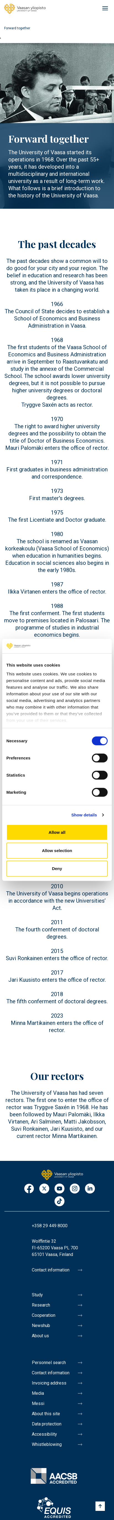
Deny (57, 868)
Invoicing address (49, 1383)
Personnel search (49, 1362)
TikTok (59, 1201)
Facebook (29, 1189)
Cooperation (43, 1315)
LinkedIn (90, 1189)
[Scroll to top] (100, 1506)
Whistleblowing (47, 1444)
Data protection (46, 1424)
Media (38, 1393)
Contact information (50, 1270)
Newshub (41, 1325)
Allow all (57, 832)
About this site (46, 1413)
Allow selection (57, 850)
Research (41, 1305)
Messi (38, 1403)
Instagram (75, 1189)
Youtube (59, 1189)
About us (40, 1335)
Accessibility (44, 1434)
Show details (84, 815)
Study (37, 1294)
